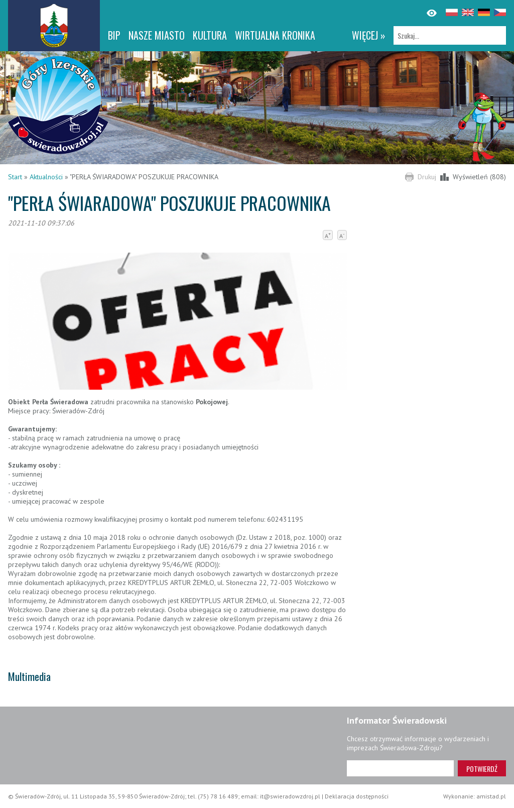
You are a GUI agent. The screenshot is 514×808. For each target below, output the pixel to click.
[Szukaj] (450, 35)
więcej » (369, 35)
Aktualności (46, 176)
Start (15, 176)
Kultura (210, 35)
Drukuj (427, 176)
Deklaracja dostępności (357, 796)
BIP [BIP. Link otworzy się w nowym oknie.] (114, 35)
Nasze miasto (156, 35)
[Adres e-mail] (400, 768)
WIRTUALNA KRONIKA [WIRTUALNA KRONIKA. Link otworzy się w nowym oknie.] (275, 35)
